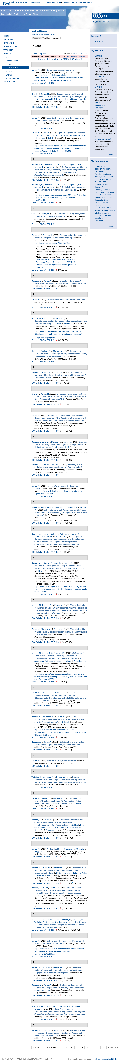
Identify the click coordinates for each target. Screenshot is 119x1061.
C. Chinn (67, 568)
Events (7, 54)
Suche (38, 46)
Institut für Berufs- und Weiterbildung (77, 2)
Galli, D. (50, 138)
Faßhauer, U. (50, 661)
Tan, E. (75, 568)
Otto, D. (34, 94)
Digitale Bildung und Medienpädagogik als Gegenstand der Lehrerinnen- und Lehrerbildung (103, 200)
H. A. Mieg (40, 135)
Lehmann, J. (39, 138)
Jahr (44, 54)
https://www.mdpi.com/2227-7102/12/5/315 (52, 243)
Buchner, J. (47, 235)
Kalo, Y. (39, 571)
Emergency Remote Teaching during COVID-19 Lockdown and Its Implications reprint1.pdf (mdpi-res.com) (56, 264)
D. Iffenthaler (39, 447)
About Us (8, 40)
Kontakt (49, 1059)
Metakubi (98, 56)
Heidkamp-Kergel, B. (77, 99)
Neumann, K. (60, 537)
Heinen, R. (35, 507)
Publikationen (14, 68)
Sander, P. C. (47, 653)
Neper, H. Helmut (64, 661)
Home (6, 36)
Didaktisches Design (103, 208)
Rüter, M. (45, 465)
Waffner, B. (59, 693)
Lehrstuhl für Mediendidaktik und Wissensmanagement (33, 12)
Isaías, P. (49, 447)
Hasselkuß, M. (37, 165)
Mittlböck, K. (54, 828)
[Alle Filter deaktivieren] (76, 56)
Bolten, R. (77, 873)
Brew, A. (59, 135)
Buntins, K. (46, 373)
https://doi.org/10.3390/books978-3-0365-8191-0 (56, 259)
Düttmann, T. (72, 507)
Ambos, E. (50, 135)
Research (8, 43)
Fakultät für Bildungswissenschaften (46, 2)
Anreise (9, 71)
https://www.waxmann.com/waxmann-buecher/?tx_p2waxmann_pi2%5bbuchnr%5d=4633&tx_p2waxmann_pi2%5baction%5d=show (60, 732)
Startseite (34, 35)
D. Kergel (40, 99)
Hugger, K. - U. (40, 852)
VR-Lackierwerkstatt (103, 139)
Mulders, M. (36, 319)
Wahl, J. (50, 876)
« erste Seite (37, 1047)
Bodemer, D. (56, 563)
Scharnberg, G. (77, 1006)
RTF (81, 54)
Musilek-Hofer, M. (67, 828)
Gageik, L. (73, 165)
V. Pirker (57, 324)
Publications (10, 47)
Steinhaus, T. (65, 1006)
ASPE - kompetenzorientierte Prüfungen (103, 105)
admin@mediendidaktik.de (106, 1059)
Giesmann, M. (45, 1006)
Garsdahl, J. (50, 99)
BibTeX (76, 54)
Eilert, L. (55, 1006)
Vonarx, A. (46, 442)
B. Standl (65, 722)
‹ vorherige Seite (51, 1047)
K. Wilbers (77, 804)
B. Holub (75, 825)
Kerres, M (35, 70)
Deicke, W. (67, 135)
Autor (34, 54)
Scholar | (36, 83)
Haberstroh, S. (79, 135)
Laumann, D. (77, 920)
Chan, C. (82, 568)
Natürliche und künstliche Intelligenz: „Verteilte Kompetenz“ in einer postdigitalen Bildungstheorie (105, 215)
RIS (85, 54)
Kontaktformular (12, 78)
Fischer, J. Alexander (40, 920)
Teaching (8, 50)
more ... (112, 155)
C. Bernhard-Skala (64, 873)
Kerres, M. (45, 94)
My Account (9, 82)
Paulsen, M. (61, 99)
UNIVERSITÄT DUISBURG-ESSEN (15, 3)
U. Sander (68, 849)
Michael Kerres (49, 35)
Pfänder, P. (55, 442)
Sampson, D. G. (62, 447)
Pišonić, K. (68, 324)
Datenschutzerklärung (29, 1059)
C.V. (11, 64)
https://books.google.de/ (46, 338)
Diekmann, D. (60, 507)
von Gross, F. (78, 849)
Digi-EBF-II (99, 77)
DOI (33, 107)
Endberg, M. (63, 165)
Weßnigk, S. (65, 534)
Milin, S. (34, 1006)
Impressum (8, 1059)
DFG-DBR (99, 87)
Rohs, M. (40, 876)
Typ (40, 54)
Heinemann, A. (50, 165)
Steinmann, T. (55, 920)
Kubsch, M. (66, 920)
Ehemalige (10, 75)
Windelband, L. (80, 661)
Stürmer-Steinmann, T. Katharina (45, 534)
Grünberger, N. (52, 830)
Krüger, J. (46, 563)
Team (41, 35)
